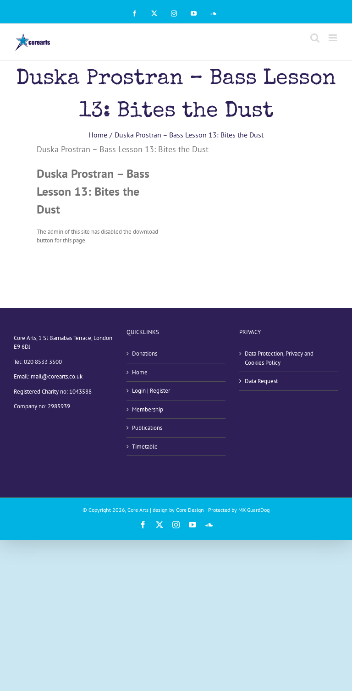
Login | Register (151, 391)
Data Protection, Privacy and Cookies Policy (279, 358)
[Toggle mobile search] (314, 38)
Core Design (190, 509)
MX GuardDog (254, 509)
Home (140, 372)
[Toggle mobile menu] (333, 38)
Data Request (261, 381)
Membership (147, 409)
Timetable (145, 446)
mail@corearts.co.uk (56, 376)
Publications (147, 428)
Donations (144, 353)
